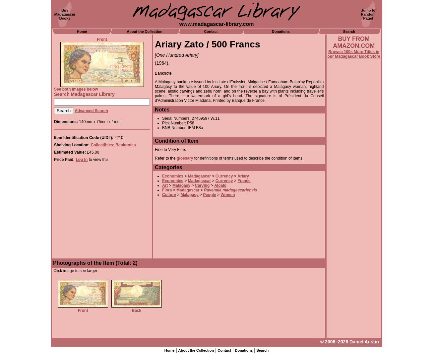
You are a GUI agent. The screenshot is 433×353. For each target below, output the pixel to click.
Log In (82, 159)
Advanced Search (91, 110)
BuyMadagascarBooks (65, 14)
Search (349, 32)
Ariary (243, 176)
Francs (243, 180)
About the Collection (144, 32)
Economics (172, 176)
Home (82, 32)
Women (227, 194)
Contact (211, 32)
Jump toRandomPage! (368, 14)
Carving (202, 185)
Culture (169, 194)
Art (165, 185)
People (209, 194)
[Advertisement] (353, 237)
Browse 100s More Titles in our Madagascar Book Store (354, 54)
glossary (185, 158)
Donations (281, 32)
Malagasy (181, 185)
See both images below (76, 89)
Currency (224, 176)
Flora (167, 190)
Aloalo (220, 185)
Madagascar (199, 176)
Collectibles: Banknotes (113, 145)
